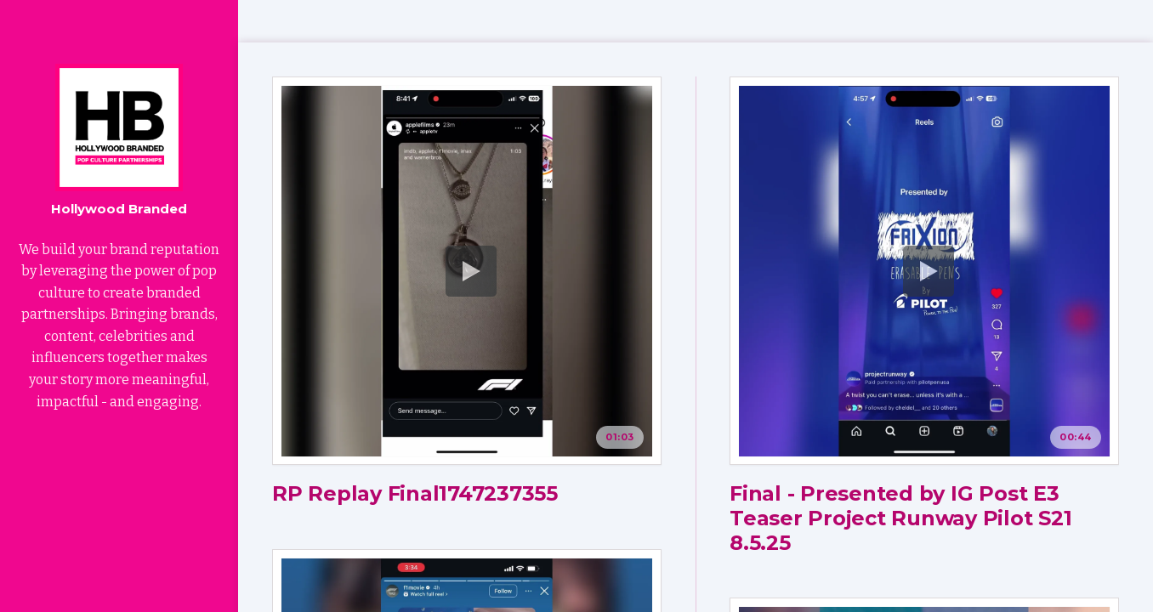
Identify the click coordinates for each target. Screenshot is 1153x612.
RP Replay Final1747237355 (415, 493)
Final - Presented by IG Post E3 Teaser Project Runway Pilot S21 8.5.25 (901, 518)
